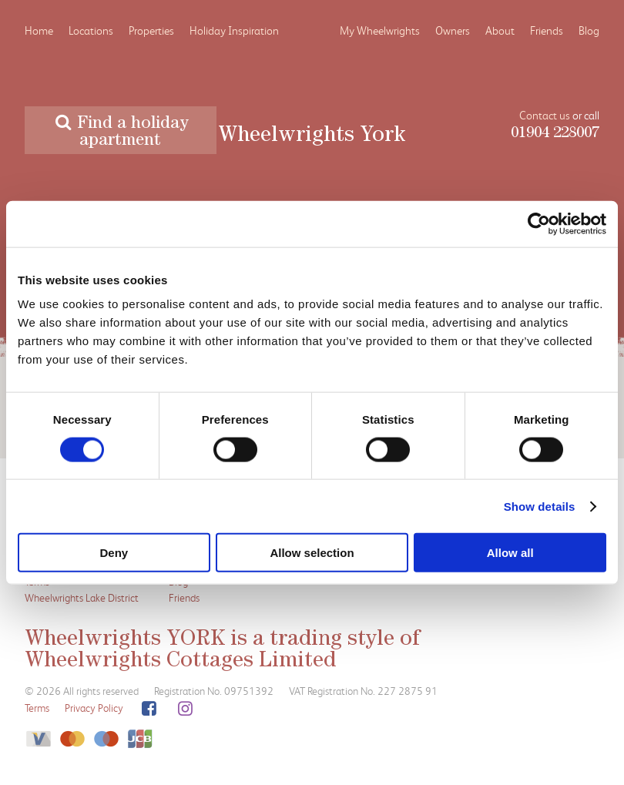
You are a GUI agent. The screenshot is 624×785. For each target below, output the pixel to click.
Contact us (544, 115)
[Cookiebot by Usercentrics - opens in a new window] (538, 223)
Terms (37, 707)
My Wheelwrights (380, 30)
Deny (113, 552)
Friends (546, 30)
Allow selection (312, 552)
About (500, 30)
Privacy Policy (94, 707)
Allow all (510, 552)
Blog (589, 30)
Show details (539, 505)
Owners (452, 30)
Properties (151, 30)
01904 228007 (555, 134)
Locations (91, 30)
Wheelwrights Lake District (82, 597)
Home (39, 30)
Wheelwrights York (312, 137)
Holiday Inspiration (234, 30)
